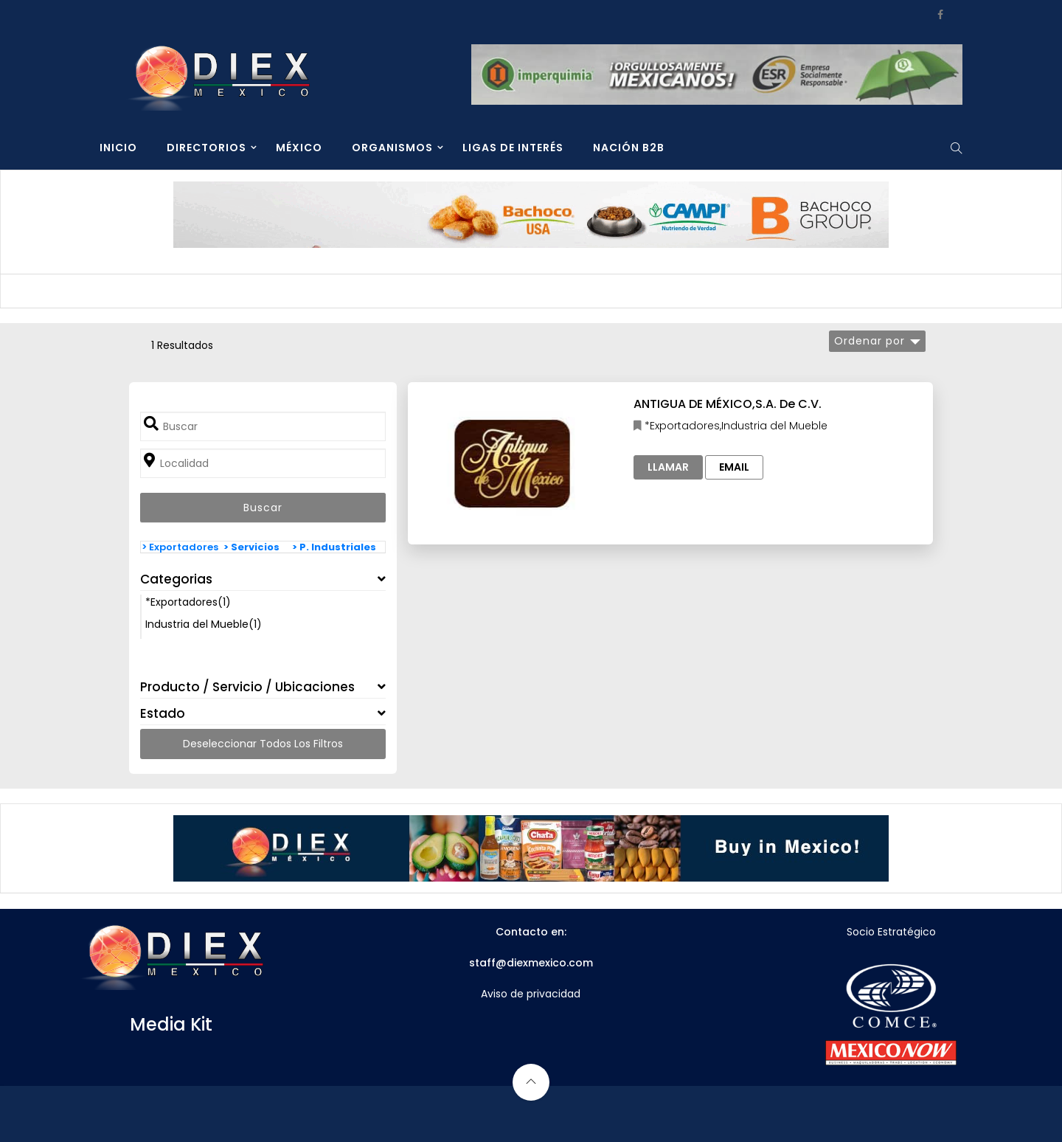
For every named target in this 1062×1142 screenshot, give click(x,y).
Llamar (668, 467)
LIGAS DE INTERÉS (512, 147)
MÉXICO (299, 147)
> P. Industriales (334, 547)
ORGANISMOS (392, 147)
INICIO (118, 147)
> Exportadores (180, 547)
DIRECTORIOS (206, 147)
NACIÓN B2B (628, 147)
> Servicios (251, 547)
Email (734, 467)
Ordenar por (869, 340)
